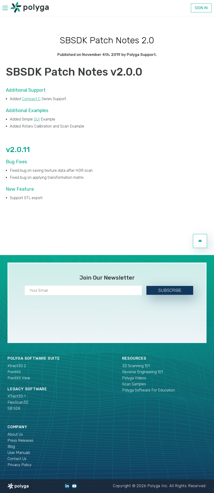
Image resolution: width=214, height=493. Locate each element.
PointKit (14, 372)
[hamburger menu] (5, 9)
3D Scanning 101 (136, 366)
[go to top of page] (200, 241)
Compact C (31, 99)
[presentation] (107, 318)
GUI (37, 119)
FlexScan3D (17, 402)
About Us (15, 434)
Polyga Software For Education (148, 390)
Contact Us (16, 458)
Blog (11, 446)
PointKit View (18, 378)
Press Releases (20, 440)
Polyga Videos (134, 378)
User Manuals (18, 452)
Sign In (201, 8)
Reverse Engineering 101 (142, 372)
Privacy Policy (19, 465)
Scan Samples (134, 384)
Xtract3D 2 (16, 366)
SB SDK (14, 408)
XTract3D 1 (16, 396)
